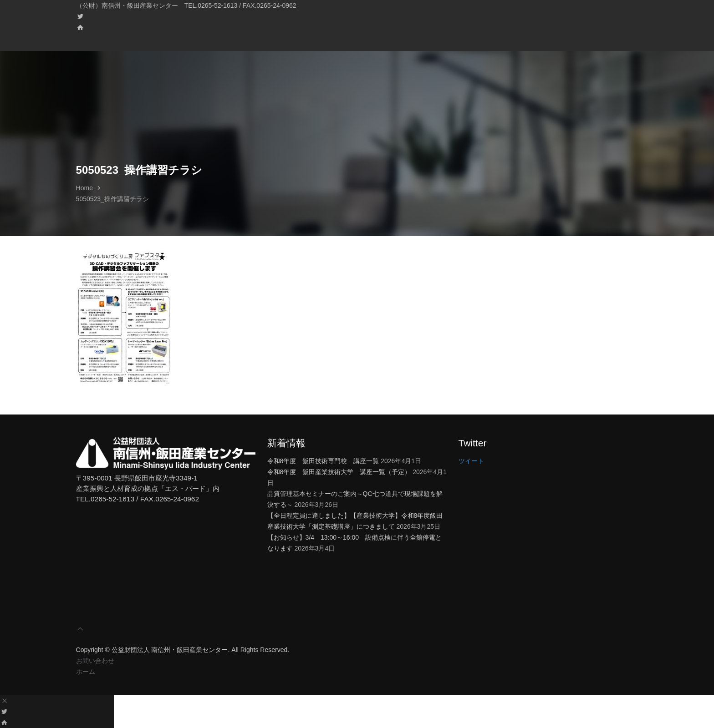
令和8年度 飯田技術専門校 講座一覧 (323, 461)
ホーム (85, 671)
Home (84, 188)
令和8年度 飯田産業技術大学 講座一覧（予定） (339, 471)
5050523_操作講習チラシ (112, 198)
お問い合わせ (95, 660)
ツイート (471, 461)
